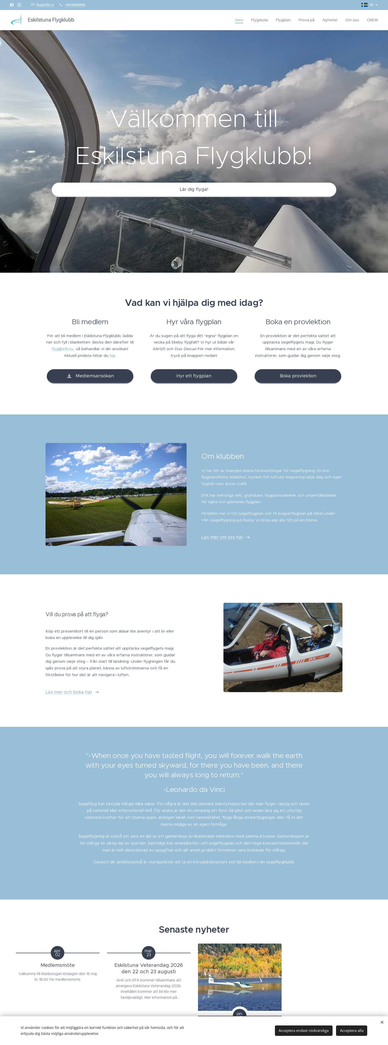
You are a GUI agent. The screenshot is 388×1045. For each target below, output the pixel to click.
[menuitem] (240, 20)
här (113, 355)
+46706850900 (75, 4)
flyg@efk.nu (45, 4)
